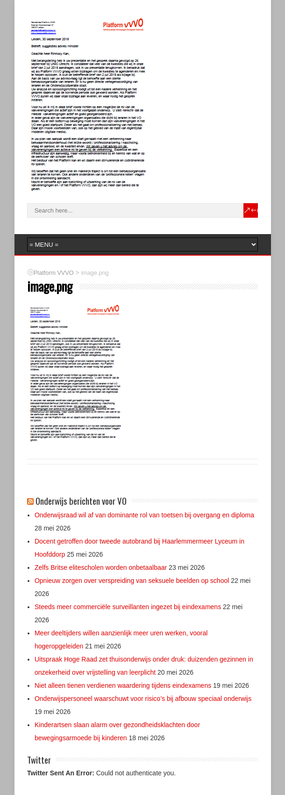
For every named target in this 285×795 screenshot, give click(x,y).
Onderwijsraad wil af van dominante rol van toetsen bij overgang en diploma (144, 515)
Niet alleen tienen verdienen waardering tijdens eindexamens (123, 685)
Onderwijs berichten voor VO (81, 500)
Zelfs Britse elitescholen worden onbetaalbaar (101, 567)
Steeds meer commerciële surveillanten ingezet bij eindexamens (128, 607)
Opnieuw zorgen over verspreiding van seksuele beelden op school (132, 580)
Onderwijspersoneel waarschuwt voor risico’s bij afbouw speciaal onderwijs (143, 698)
